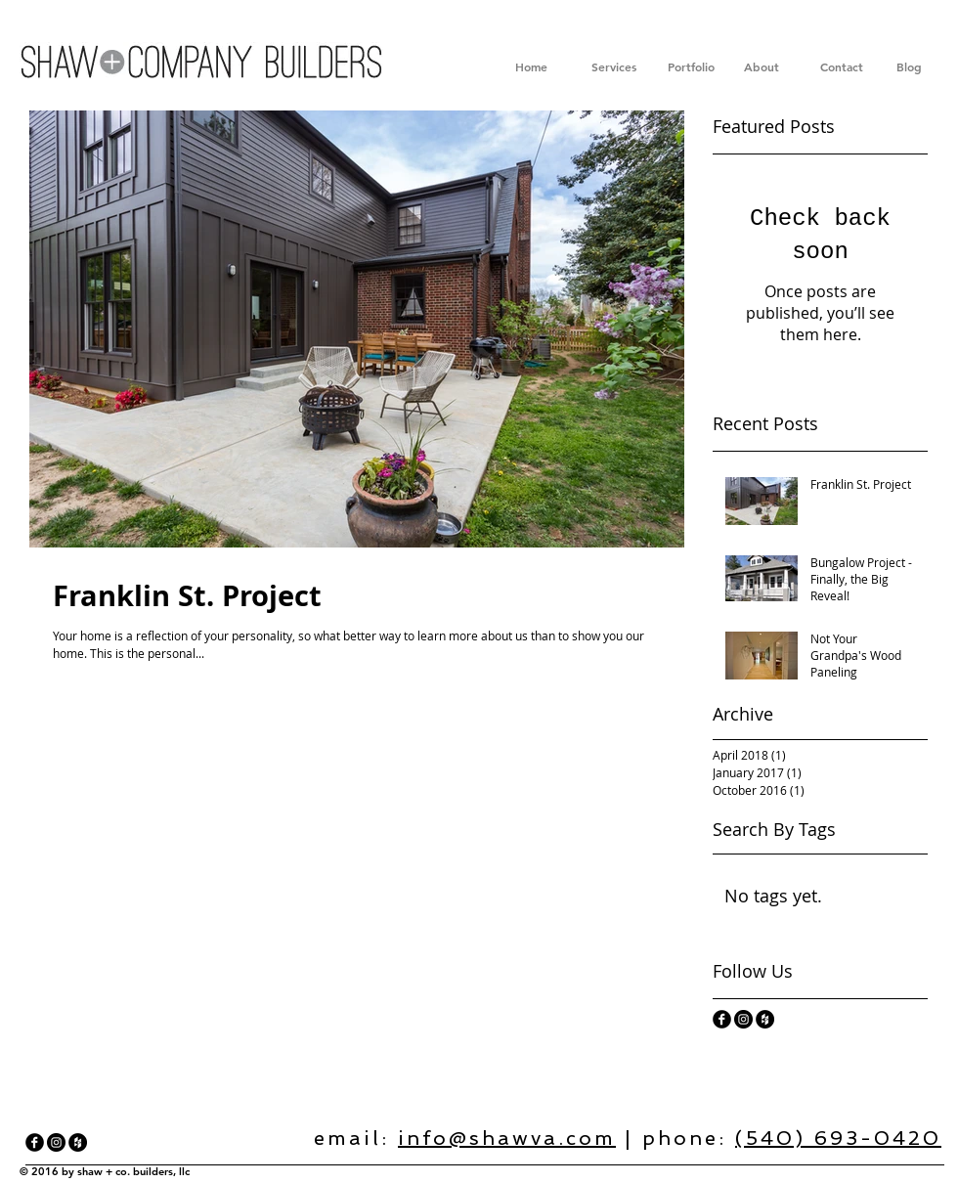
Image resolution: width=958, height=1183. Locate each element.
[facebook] (722, 1019)
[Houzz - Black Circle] (765, 1019)
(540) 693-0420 (838, 1138)
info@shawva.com (507, 1138)
